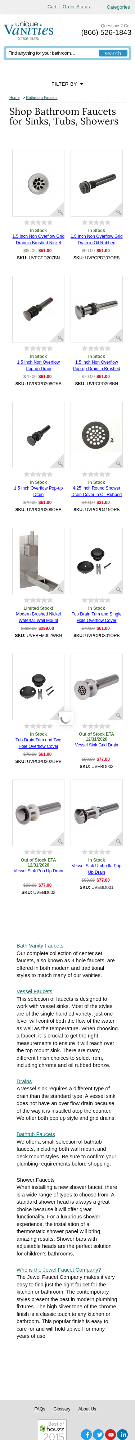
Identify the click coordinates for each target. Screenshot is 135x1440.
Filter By (64, 84)
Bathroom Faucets (42, 97)
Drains (24, 1081)
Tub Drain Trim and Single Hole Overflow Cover (97, 617)
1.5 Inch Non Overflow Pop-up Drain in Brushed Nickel (96, 366)
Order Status (76, 6)
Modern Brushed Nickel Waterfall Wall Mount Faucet (38, 618)
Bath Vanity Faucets (40, 946)
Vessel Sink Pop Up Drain (38, 870)
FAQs (39, 1409)
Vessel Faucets (34, 991)
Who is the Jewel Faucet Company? (59, 1270)
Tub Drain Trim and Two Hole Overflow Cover (38, 743)
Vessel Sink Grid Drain (96, 745)
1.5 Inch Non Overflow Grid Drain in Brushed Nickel (38, 239)
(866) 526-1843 (106, 32)
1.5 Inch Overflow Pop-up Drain (38, 491)
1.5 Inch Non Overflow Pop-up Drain (38, 365)
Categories (118, 7)
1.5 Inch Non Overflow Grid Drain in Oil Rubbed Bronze (97, 240)
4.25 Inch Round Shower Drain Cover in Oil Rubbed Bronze (96, 492)
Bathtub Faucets (36, 1134)
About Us (87, 1409)
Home (14, 97)
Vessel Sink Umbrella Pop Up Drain (96, 869)
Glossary (61, 1409)
